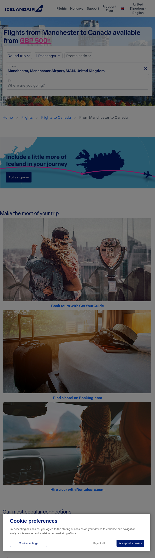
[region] (77, 532)
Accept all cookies (130, 543)
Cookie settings (28, 543)
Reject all (99, 543)
